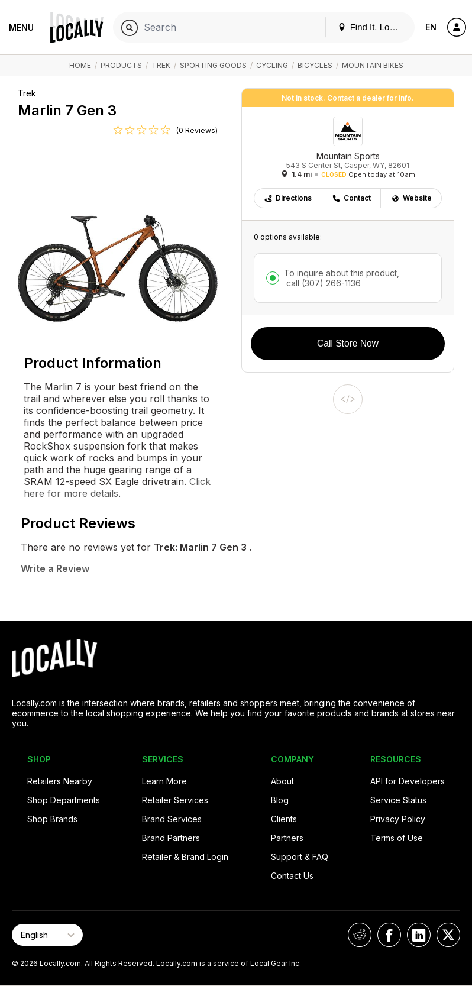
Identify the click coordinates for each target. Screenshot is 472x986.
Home (80, 65)
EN (431, 27)
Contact (351, 197)
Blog (280, 800)
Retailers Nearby (59, 781)
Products (121, 65)
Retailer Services (175, 800)
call (322, 283)
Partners (287, 838)
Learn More (164, 781)
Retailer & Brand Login (185, 857)
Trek (160, 65)
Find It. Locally (373, 27)
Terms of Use (396, 838)
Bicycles (315, 65)
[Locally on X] (448, 935)
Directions (288, 197)
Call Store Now (348, 343)
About (282, 781)
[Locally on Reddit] (359, 935)
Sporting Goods (213, 65)
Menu (21, 27)
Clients (284, 819)
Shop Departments (63, 800)
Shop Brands (52, 819)
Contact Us (292, 876)
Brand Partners (171, 838)
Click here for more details (117, 487)
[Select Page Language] (47, 935)
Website (411, 197)
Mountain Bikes (372, 65)
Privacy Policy (397, 819)
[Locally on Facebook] (389, 935)
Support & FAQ (299, 857)
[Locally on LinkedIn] (419, 935)
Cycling (272, 65)
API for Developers (407, 781)
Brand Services (172, 819)
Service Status (398, 800)
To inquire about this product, (341, 278)
